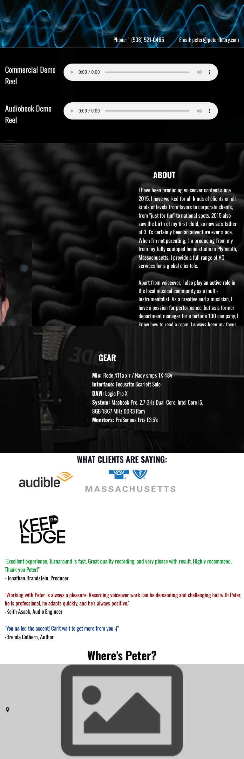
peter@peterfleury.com (215, 39)
